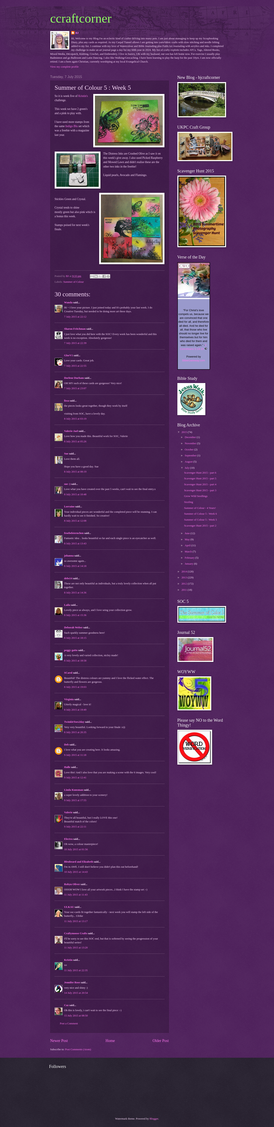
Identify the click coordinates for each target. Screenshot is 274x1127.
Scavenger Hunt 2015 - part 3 (200, 490)
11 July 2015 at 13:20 (76, 947)
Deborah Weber (73, 627)
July (187, 467)
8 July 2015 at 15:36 (75, 615)
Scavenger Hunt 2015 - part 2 (200, 525)
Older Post (161, 1041)
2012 (184, 583)
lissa (66, 400)
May (188, 539)
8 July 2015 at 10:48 (75, 494)
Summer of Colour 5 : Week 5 (200, 519)
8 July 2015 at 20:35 (75, 732)
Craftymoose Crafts (75, 933)
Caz (66, 1005)
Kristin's (83, 96)
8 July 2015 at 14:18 (75, 566)
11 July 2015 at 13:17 (76, 921)
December (191, 437)
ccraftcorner (81, 18)
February (190, 557)
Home (110, 1041)
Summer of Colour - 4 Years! (200, 508)
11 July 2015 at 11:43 (76, 894)
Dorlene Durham (74, 377)
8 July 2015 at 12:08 (75, 520)
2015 (184, 432)
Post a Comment (69, 1023)
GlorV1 (68, 355)
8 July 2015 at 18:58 (75, 660)
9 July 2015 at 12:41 (75, 777)
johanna (69, 555)
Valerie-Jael (71, 431)
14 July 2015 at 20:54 (76, 992)
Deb (66, 744)
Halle (67, 767)
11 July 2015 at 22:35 (76, 970)
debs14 (68, 578)
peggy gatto (71, 650)
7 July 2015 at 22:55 (75, 365)
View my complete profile (64, 66)
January (189, 563)
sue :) (67, 484)
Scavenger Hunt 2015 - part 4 (200, 484)
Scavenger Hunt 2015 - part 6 (200, 472)
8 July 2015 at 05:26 (75, 441)
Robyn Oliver (72, 884)
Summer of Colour (73, 281)
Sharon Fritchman (75, 328)
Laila (67, 604)
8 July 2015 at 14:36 (75, 592)
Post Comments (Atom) (78, 1049)
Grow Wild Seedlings (196, 496)
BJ (77, 32)
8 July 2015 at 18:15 (75, 637)
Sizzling (188, 502)
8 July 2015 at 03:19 (75, 418)
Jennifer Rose (72, 982)
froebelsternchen (74, 533)
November (191, 443)
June (188, 533)
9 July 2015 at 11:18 (75, 755)
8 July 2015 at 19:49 (75, 709)
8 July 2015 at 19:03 (75, 687)
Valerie (68, 812)
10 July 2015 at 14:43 (76, 871)
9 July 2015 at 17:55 (75, 800)
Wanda (68, 302)
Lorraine (69, 506)
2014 (184, 571)
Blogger (154, 1118)
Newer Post (59, 1041)
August (189, 461)
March (189, 551)
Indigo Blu (71, 126)
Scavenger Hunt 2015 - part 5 (200, 478)
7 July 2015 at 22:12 (75, 316)
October (189, 449)
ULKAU (69, 907)
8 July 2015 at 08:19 (75, 471)
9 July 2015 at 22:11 (75, 826)
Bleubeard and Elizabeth (78, 861)
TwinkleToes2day (74, 721)
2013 (184, 577)
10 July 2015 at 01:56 (76, 849)
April (188, 545)
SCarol (68, 672)
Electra (68, 838)
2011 (184, 589)
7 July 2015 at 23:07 (75, 388)
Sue (66, 453)
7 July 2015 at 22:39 (75, 343)
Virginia (69, 699)
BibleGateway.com (193, 360)
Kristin (68, 959)
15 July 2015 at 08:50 (76, 1015)
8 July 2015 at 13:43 (75, 543)
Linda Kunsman (73, 789)
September (191, 455)
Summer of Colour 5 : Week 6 (200, 513)
